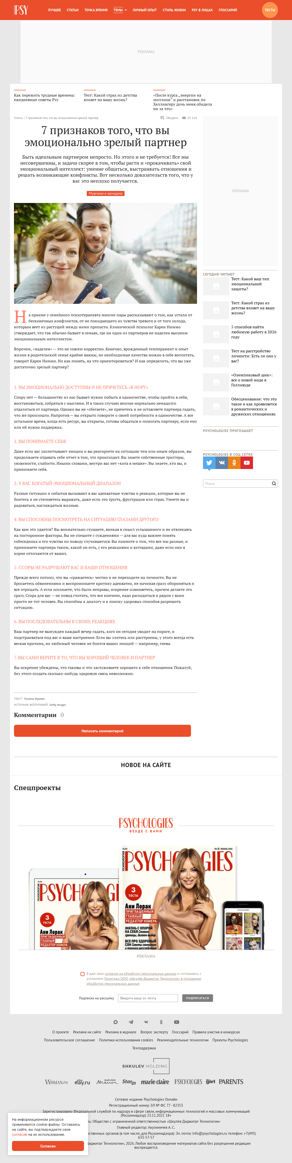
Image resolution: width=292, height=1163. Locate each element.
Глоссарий (228, 10)
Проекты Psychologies (230, 1041)
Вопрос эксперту (154, 1033)
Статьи (72, 10)
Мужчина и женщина (105, 194)
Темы (118, 10)
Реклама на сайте (87, 1033)
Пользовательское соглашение (69, 1041)
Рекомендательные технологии (182, 1041)
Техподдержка (144, 1049)
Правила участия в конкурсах (216, 1033)
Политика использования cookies (126, 1041)
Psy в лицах (202, 10)
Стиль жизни (174, 10)
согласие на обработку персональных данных (140, 975)
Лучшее (54, 10)
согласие (19, 1134)
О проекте (60, 1033)
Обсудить (169, 119)
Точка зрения (96, 10)
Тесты (270, 10)
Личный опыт (145, 10)
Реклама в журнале (120, 1033)
